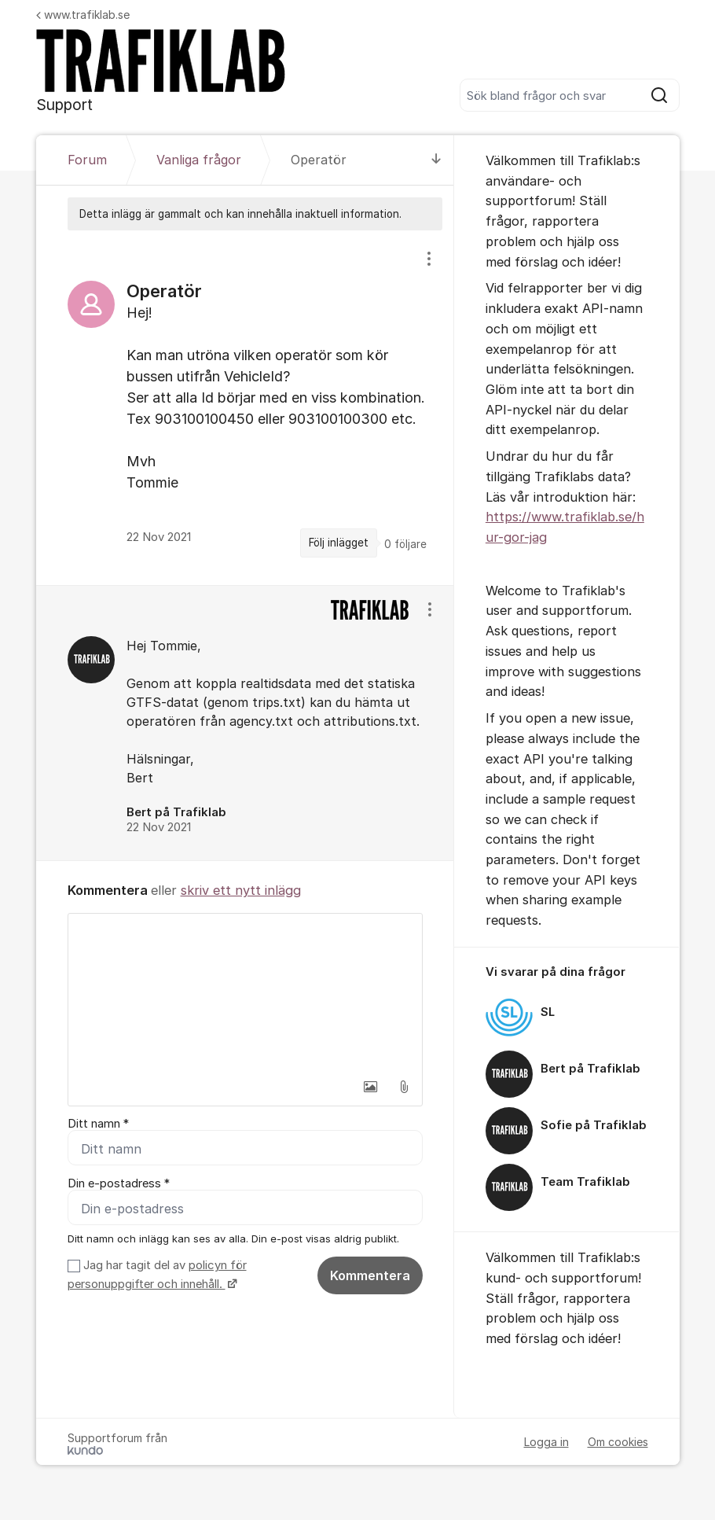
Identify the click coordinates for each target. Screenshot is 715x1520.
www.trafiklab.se (83, 14)
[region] (245, 407)
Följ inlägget (338, 542)
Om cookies (618, 1441)
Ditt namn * (98, 1124)
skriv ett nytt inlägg (241, 890)
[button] (371, 1086)
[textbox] (245, 992)
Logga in (546, 1441)
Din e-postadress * (119, 1183)
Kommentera (370, 1275)
